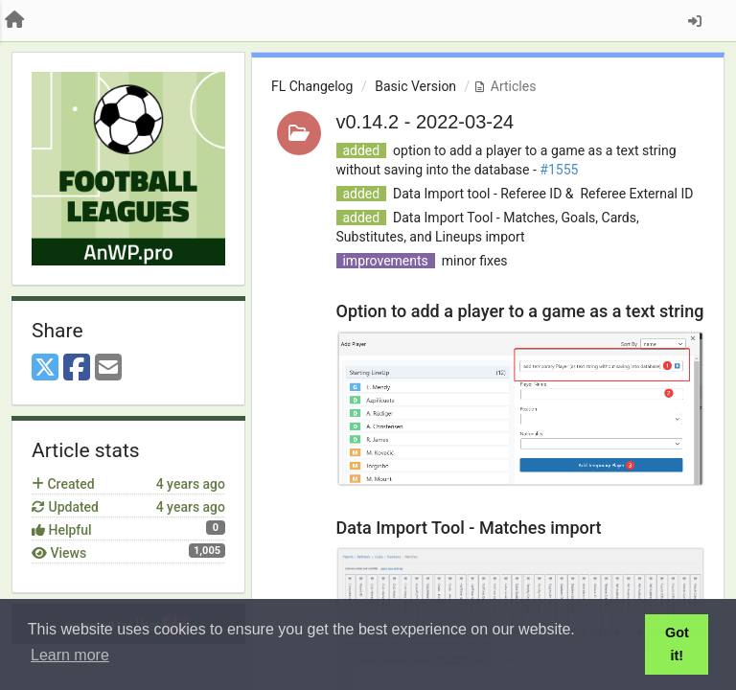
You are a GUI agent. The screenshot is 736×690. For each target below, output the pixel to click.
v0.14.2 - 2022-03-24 (425, 121)
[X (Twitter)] (45, 368)
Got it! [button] (677, 644)
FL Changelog (312, 86)
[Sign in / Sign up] (695, 21)
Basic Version (415, 86)
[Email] (108, 368)
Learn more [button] (70, 655)
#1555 (559, 169)
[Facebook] (76, 368)
